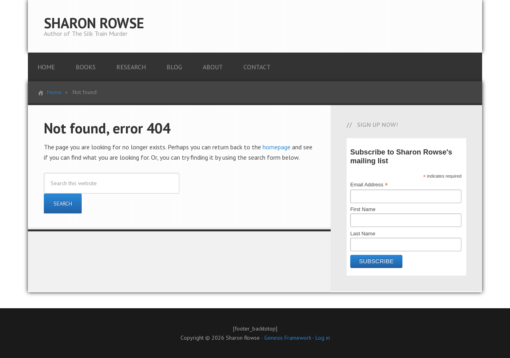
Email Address (369, 184)
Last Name (362, 234)
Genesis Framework (287, 337)
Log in (323, 337)
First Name (363, 209)
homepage (276, 147)
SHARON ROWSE (94, 23)
